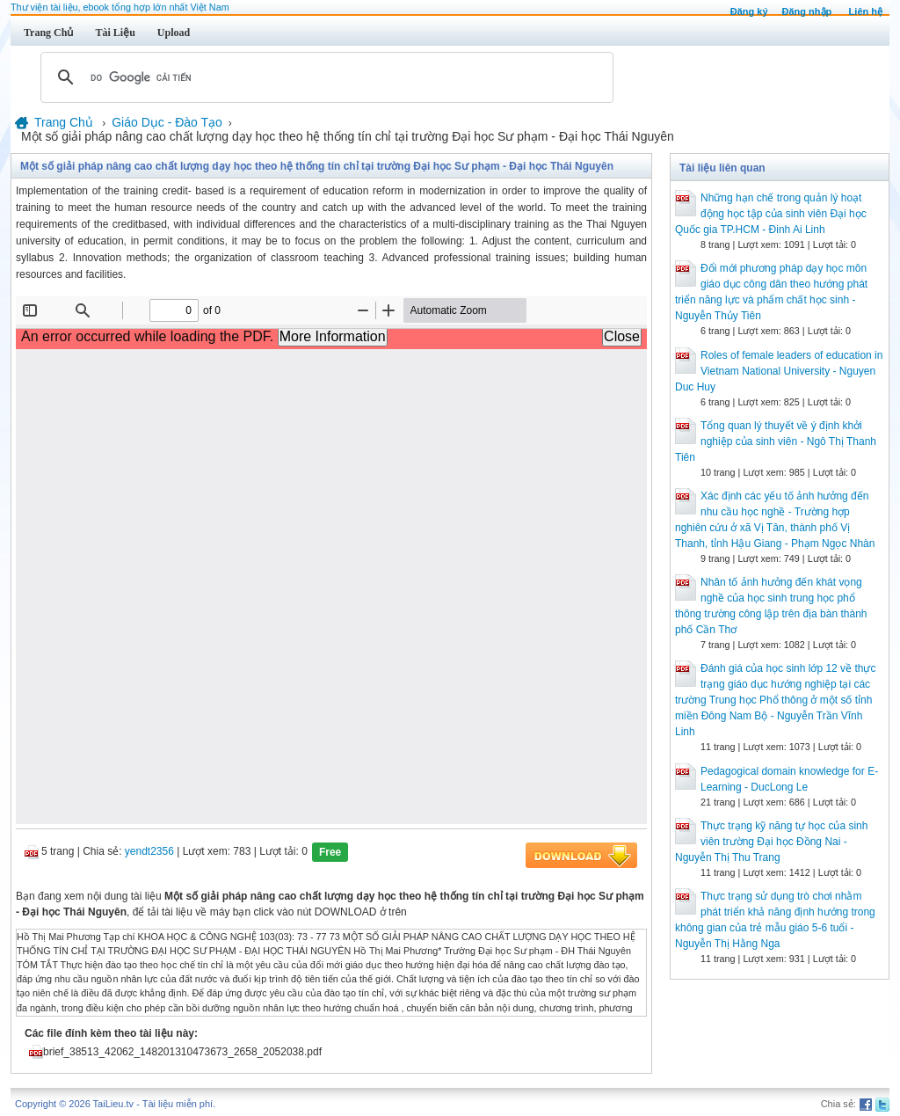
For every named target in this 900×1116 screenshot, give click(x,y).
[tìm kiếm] (324, 77)
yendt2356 (149, 851)
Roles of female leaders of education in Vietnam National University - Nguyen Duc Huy (778, 371)
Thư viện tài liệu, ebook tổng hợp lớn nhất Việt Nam (120, 7)
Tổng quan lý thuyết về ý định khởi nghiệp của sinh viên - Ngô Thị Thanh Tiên (775, 441)
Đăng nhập (807, 11)
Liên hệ (865, 11)
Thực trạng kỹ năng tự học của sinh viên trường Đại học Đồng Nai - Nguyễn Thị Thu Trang (771, 842)
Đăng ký (749, 11)
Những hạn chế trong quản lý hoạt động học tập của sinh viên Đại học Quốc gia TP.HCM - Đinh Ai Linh (771, 214)
